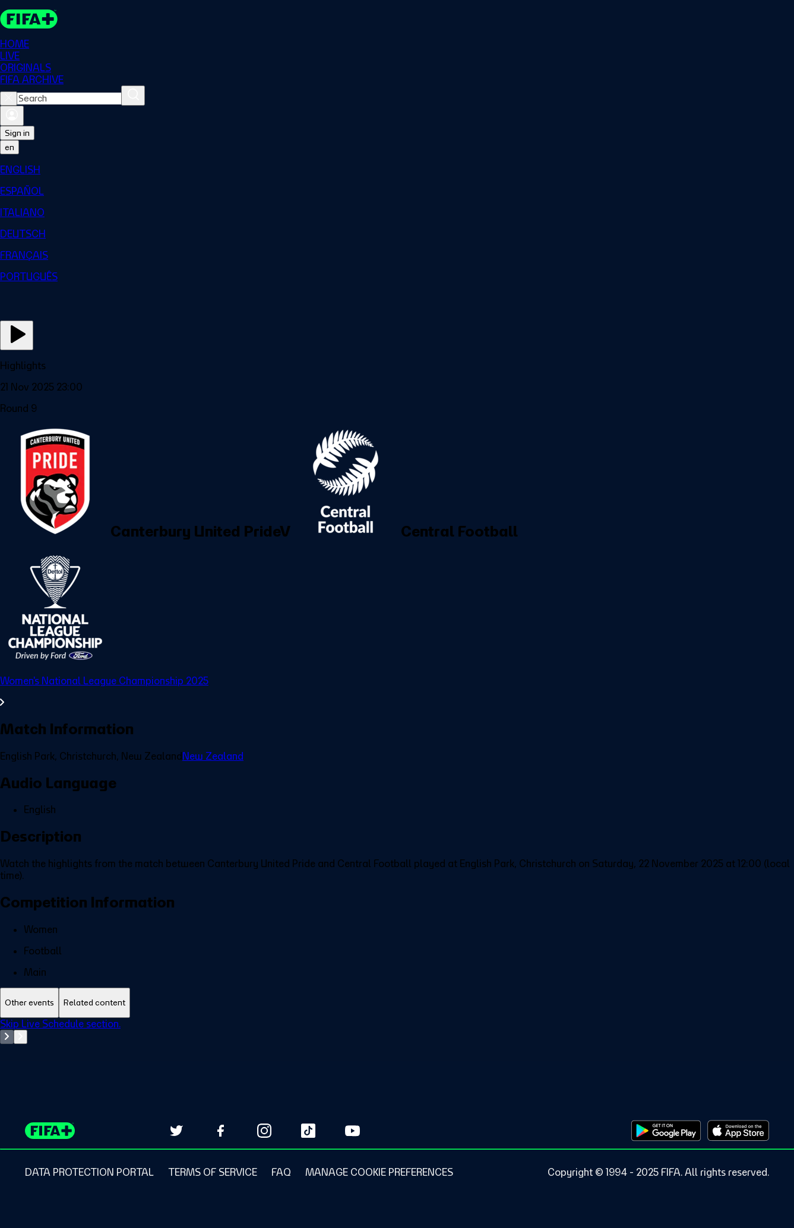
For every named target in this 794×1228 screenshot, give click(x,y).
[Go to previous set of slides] (7, 1037)
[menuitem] (397, 170)
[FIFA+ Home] (29, 19)
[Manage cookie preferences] (379, 1172)
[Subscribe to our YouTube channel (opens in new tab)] (352, 1131)
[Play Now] (16, 335)
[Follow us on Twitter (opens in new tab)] (176, 1131)
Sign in (17, 133)
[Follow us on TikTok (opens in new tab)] (308, 1131)
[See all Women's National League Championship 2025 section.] (397, 691)
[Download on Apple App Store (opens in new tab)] (738, 1131)
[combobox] (69, 98)
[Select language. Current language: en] (9, 147)
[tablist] (397, 1003)
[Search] (133, 95)
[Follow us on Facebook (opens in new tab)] (220, 1131)
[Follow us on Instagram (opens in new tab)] (264, 1131)
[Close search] (8, 98)
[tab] (29, 1003)
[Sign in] (12, 116)
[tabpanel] (397, 1047)
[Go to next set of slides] (20, 1037)
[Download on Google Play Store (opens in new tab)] (666, 1131)
